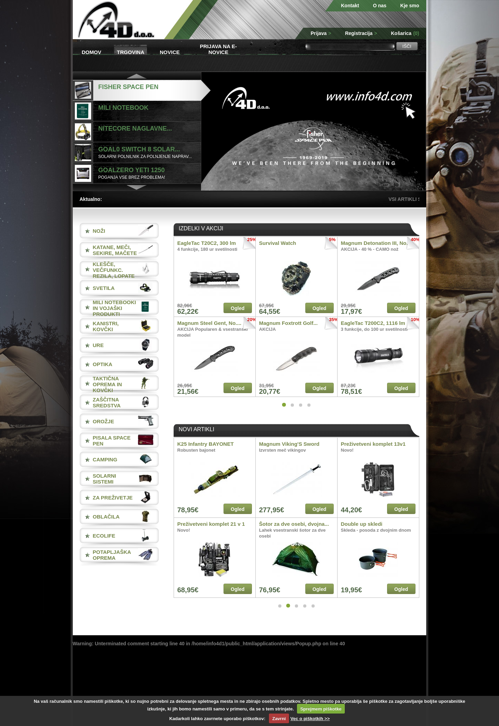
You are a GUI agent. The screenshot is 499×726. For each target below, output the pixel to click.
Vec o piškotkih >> (310, 718)
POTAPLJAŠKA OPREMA (112, 555)
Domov (92, 52)
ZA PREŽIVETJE (113, 498)
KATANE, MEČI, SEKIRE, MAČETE (115, 250)
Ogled (238, 308)
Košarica (405, 33)
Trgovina (130, 52)
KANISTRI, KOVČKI (106, 326)
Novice (170, 52)
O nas (379, 5)
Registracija (361, 33)
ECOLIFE (104, 536)
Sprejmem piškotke (320, 708)
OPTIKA (103, 364)
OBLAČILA (106, 517)
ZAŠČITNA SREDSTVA (107, 402)
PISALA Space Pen (112, 440)
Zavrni (279, 718)
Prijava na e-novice (218, 48)
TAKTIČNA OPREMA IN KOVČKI (107, 384)
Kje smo (409, 5)
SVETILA (104, 288)
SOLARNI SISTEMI (104, 479)
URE (98, 345)
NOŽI (99, 231)
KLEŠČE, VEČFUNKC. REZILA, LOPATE (114, 270)
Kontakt (350, 5)
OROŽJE (103, 421)
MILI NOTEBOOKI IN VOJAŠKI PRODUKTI (114, 308)
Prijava (321, 33)
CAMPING (105, 459)
